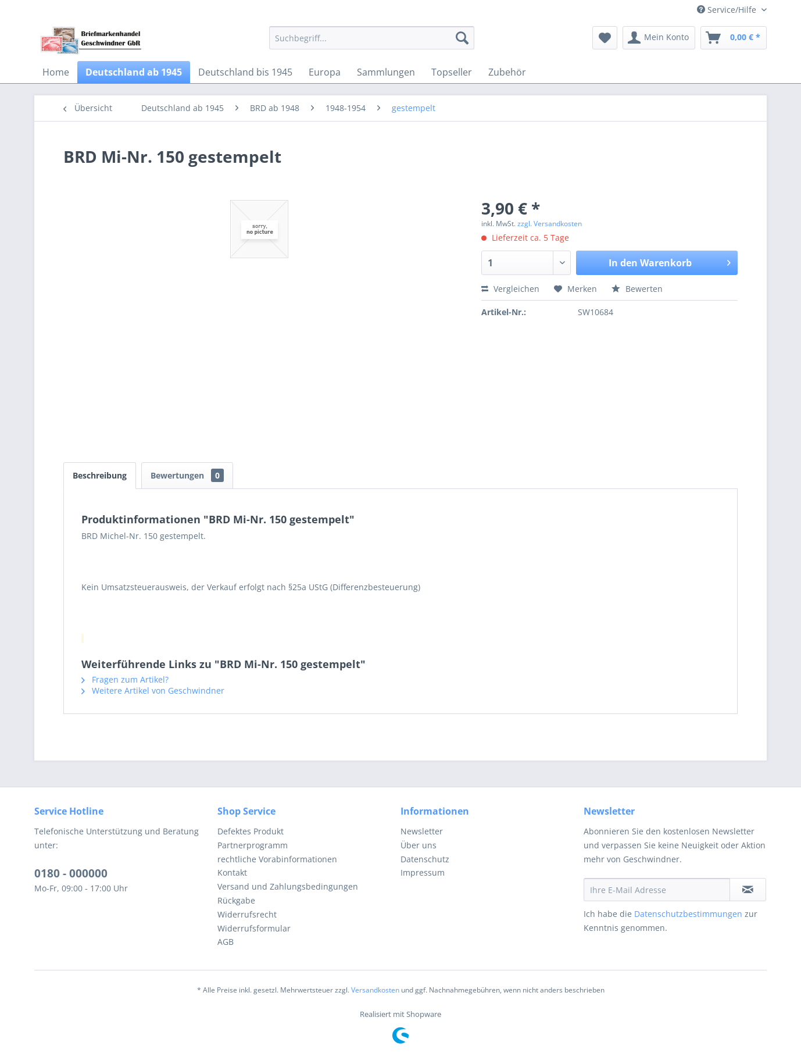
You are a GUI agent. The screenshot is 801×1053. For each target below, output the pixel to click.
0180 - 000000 (71, 873)
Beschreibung (100, 475)
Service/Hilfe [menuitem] (728, 9)
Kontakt (232, 872)
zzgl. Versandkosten (549, 224)
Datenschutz (424, 859)
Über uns (418, 845)
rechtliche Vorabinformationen (277, 859)
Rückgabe (236, 900)
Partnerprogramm (252, 845)
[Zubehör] (507, 72)
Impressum (422, 872)
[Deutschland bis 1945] (245, 72)
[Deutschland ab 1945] (133, 72)
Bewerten (637, 288)
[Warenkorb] (733, 37)
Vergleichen (510, 288)
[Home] (55, 72)
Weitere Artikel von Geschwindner (152, 690)
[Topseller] (451, 72)
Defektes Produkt (250, 831)
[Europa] (325, 72)
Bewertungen (187, 475)
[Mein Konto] (659, 37)
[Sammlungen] (386, 72)
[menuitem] (371, 37)
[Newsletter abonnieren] (748, 889)
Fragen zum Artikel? (125, 679)
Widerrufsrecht (247, 914)
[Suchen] (462, 37)
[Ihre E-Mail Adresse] (657, 889)
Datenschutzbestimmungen (688, 913)
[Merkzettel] (604, 37)
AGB (225, 941)
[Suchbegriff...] (371, 37)
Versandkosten (375, 990)
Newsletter (421, 831)
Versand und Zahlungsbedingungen (287, 886)
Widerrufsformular (254, 928)
